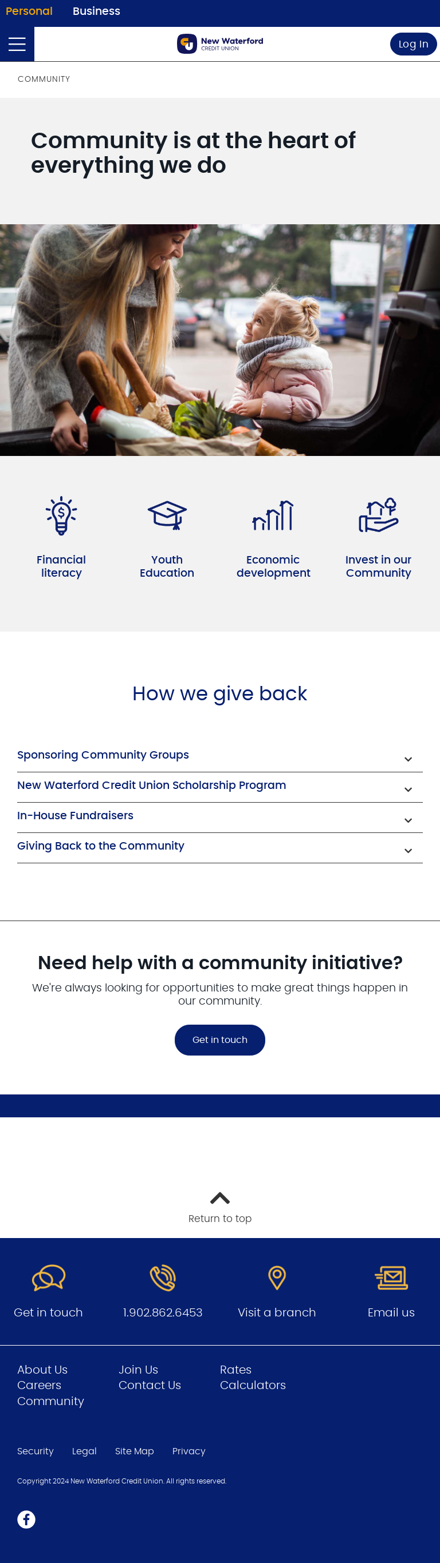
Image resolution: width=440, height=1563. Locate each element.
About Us (42, 1370)
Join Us (138, 1370)
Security (35, 1451)
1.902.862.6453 (163, 1313)
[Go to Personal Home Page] (220, 44)
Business (96, 11)
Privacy (189, 1451)
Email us (391, 1313)
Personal (29, 11)
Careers (39, 1385)
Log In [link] (414, 44)
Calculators (253, 1385)
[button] (220, 756)
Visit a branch (277, 1313)
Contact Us (150, 1385)
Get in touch (219, 1040)
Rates (236, 1370)
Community (50, 1401)
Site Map (134, 1451)
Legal (84, 1451)
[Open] (17, 44)
